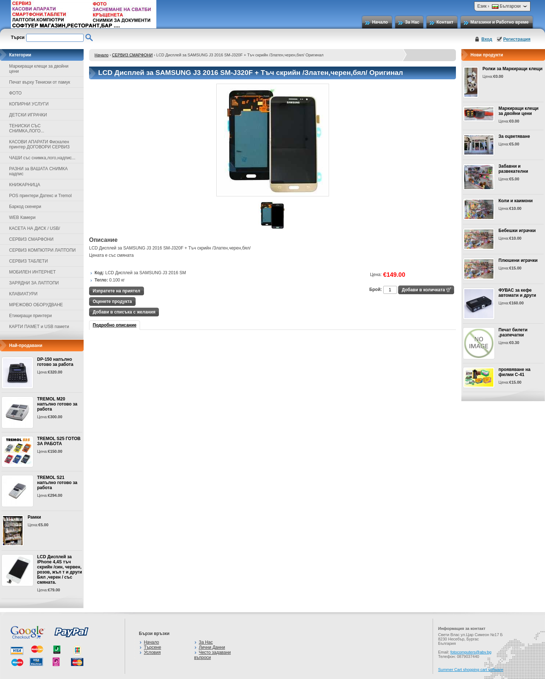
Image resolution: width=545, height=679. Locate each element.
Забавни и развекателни (513, 169)
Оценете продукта (112, 301)
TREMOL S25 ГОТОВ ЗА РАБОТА (58, 441)
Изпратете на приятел (116, 290)
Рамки (34, 517)
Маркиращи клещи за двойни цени (518, 111)
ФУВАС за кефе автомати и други (517, 293)
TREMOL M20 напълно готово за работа (57, 404)
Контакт (444, 22)
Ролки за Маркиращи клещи (512, 68)
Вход (486, 39)
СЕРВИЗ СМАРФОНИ (132, 55)
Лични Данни (212, 647)
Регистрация (516, 39)
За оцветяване (514, 136)
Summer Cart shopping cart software (470, 669)
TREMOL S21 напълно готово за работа (57, 482)
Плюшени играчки (518, 260)
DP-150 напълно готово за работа (55, 362)
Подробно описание (114, 325)
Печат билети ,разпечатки (513, 332)
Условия (152, 652)
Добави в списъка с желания (124, 312)
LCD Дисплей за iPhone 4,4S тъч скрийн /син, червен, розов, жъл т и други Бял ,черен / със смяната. (59, 569)
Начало (380, 22)
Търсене (152, 647)
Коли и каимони (515, 200)
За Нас (412, 22)
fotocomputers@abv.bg (471, 652)
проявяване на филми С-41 (514, 372)
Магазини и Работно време (499, 22)
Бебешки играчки (517, 230)
